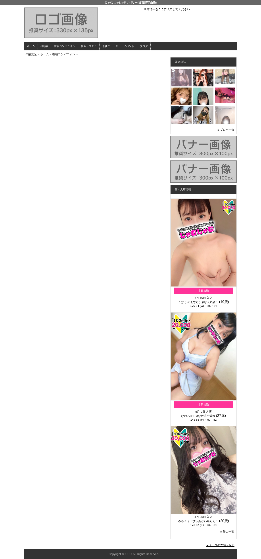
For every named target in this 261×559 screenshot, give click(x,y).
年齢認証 (31, 54)
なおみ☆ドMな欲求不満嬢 (198, 416)
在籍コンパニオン (64, 46)
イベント (129, 46)
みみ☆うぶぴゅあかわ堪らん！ (198, 521)
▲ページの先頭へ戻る (220, 545)
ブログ (144, 46)
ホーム (31, 46)
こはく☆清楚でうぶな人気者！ (198, 302)
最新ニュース (110, 46)
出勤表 (44, 46)
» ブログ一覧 (225, 130)
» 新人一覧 (227, 531)
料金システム (89, 46)
